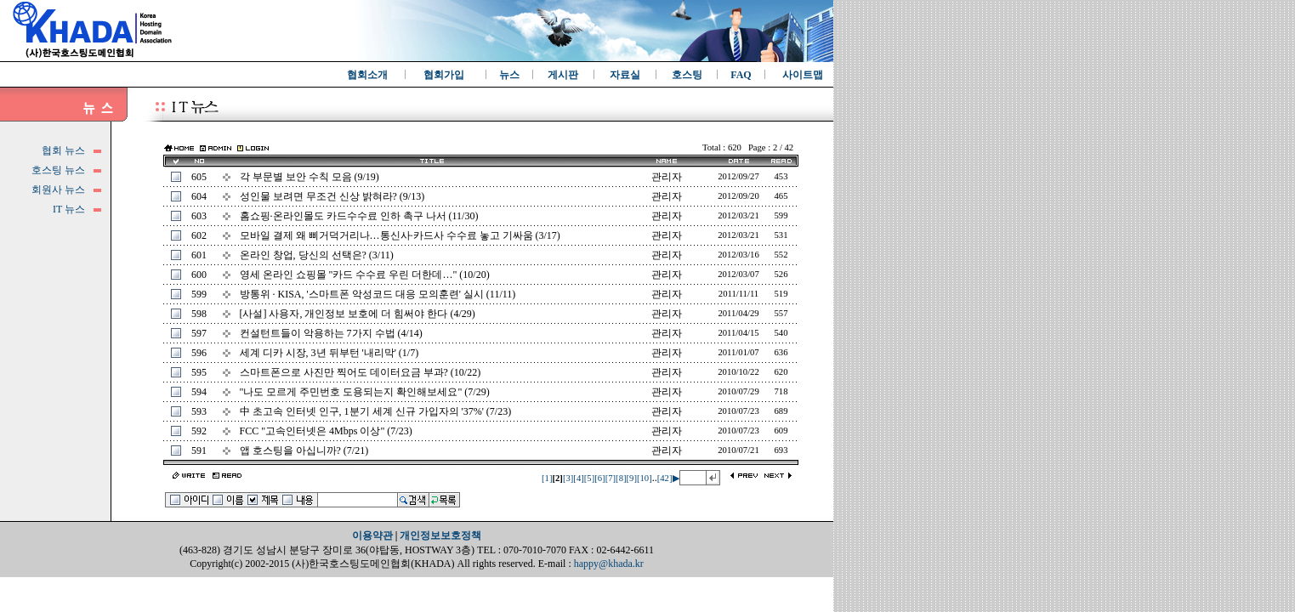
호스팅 (687, 75)
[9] (632, 478)
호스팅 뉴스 (58, 170)
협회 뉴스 (63, 150)
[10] (644, 478)
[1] (547, 478)
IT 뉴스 (69, 209)
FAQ (740, 75)
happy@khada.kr (609, 564)
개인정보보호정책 (440, 535)
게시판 (563, 75)
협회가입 (443, 75)
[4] (578, 478)
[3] (568, 478)
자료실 (625, 75)
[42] (665, 478)
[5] (589, 478)
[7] (610, 478)
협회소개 (367, 75)
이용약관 (372, 535)
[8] (621, 478)
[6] (599, 478)
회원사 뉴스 (58, 190)
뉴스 (509, 75)
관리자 (666, 177)
